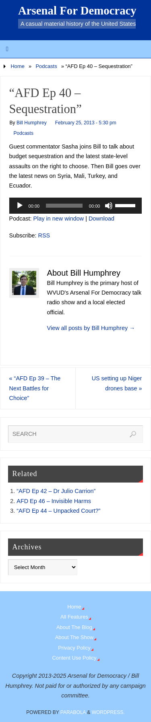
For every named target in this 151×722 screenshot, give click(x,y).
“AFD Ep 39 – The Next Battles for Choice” (35, 388)
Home (17, 66)
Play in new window (58, 218)
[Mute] (109, 206)
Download (101, 218)
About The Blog (74, 627)
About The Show (74, 637)
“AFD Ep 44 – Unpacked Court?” (58, 510)
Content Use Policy (74, 658)
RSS (44, 235)
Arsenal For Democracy (77, 10)
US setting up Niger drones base (117, 383)
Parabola (73, 712)
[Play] (20, 206)
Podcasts (46, 66)
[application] (75, 206)
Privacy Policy (74, 648)
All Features (74, 617)
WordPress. (108, 712)
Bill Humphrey (32, 123)
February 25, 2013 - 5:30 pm (85, 123)
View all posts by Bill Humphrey (91, 328)
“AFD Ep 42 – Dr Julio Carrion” (56, 491)
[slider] (64, 206)
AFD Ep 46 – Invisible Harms (54, 501)
